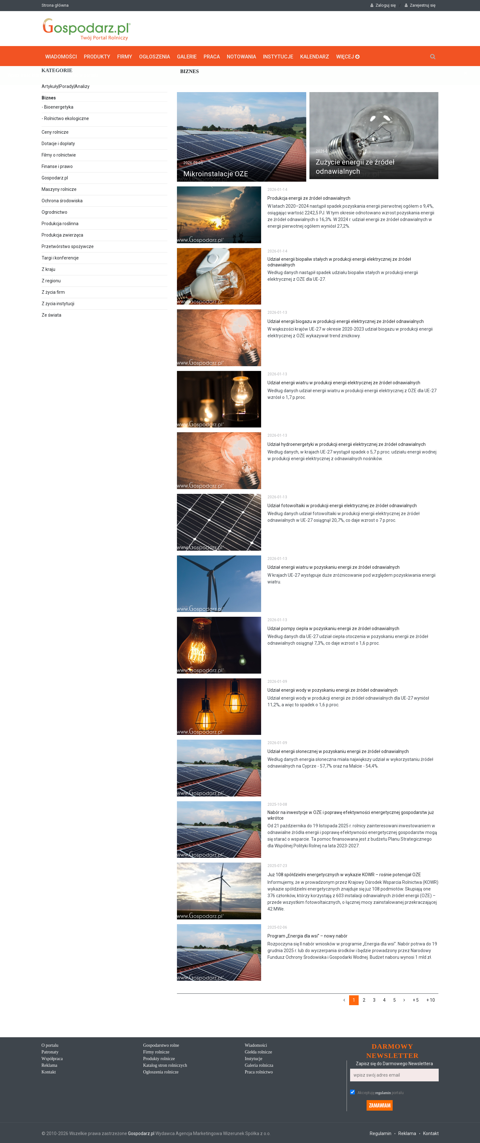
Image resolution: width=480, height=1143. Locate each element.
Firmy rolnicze (156, 1051)
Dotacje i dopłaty (58, 142)
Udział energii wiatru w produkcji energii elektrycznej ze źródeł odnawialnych (343, 382)
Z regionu (51, 280)
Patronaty (50, 1051)
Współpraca (52, 1058)
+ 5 (416, 999)
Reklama (49, 1064)
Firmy (124, 56)
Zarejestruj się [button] (420, 5)
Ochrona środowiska (62, 200)
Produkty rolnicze (159, 1058)
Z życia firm (53, 291)
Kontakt (49, 1071)
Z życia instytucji (58, 303)
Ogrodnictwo (54, 211)
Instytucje (278, 56)
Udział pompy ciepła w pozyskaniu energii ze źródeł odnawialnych (333, 627)
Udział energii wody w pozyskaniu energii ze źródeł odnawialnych (332, 689)
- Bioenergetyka (57, 106)
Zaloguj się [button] (383, 5)
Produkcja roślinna (60, 222)
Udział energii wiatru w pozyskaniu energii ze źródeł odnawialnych (333, 566)
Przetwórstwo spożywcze (68, 245)
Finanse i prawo (57, 165)
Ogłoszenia (154, 56)
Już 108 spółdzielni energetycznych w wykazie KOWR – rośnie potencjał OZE (344, 873)
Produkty (97, 56)
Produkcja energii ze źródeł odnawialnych (308, 197)
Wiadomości (61, 56)
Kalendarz (314, 56)
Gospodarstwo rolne (161, 1044)
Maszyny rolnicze (59, 188)
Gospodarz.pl (55, 177)
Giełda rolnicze (258, 1051)
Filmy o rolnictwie (59, 154)
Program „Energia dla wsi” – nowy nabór (307, 935)
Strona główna (55, 5)
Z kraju (48, 268)
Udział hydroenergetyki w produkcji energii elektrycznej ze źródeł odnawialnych (346, 443)
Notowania (241, 56)
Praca (212, 56)
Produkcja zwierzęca (62, 234)
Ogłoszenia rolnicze (161, 1071)
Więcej (348, 55)
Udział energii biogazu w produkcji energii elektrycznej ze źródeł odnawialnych (345, 320)
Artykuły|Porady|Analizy (66, 85)
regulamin (383, 1092)
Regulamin (380, 1132)
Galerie (187, 56)
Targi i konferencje (60, 257)
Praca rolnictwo (259, 1071)
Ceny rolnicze (55, 131)
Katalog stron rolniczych (165, 1064)
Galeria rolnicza (259, 1064)
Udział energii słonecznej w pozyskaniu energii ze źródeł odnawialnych (338, 750)
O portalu (50, 1044)
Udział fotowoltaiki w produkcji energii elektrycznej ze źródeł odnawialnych (342, 505)
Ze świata (51, 314)
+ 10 (430, 999)
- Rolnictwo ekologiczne (65, 117)
